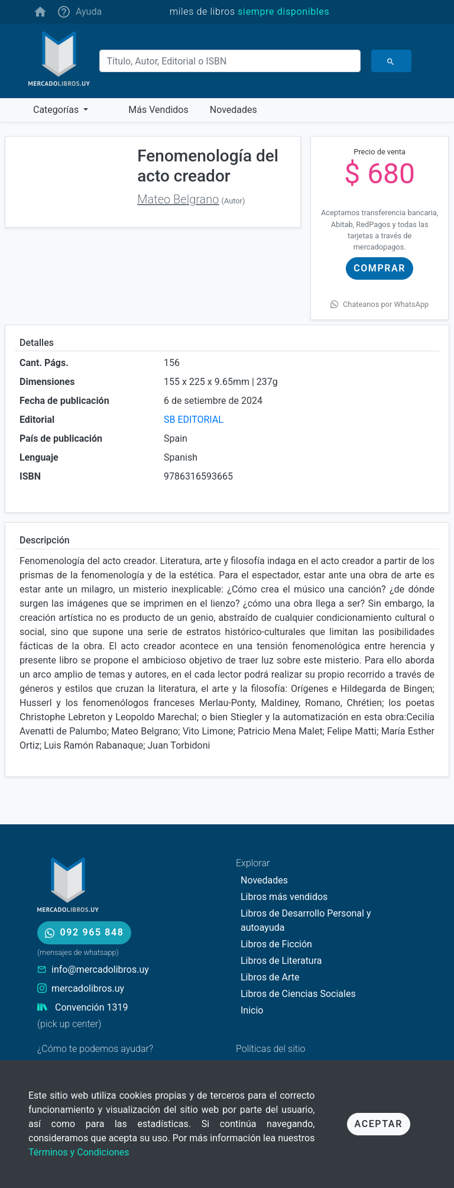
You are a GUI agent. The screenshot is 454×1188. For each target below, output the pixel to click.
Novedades (264, 880)
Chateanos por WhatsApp (379, 304)
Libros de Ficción (276, 944)
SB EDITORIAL (193, 419)
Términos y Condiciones (78, 1152)
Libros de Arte (270, 977)
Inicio (252, 1010)
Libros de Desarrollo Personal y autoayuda (306, 920)
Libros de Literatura (281, 960)
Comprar (380, 268)
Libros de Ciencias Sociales (298, 993)
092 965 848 (84, 932)
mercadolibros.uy (87, 988)
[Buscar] (230, 61)
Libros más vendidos (284, 896)
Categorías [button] (57, 109)
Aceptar (379, 1123)
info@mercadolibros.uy (100, 969)
